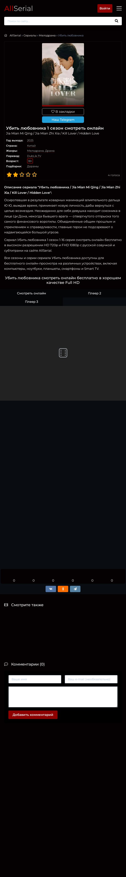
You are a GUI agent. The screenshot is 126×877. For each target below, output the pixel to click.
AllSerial (15, 35)
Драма (50, 150)
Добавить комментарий (33, 715)
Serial (18, 8)
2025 (30, 140)
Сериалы (30, 35)
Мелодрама (47, 35)
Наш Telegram (63, 120)
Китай (31, 145)
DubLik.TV (34, 156)
